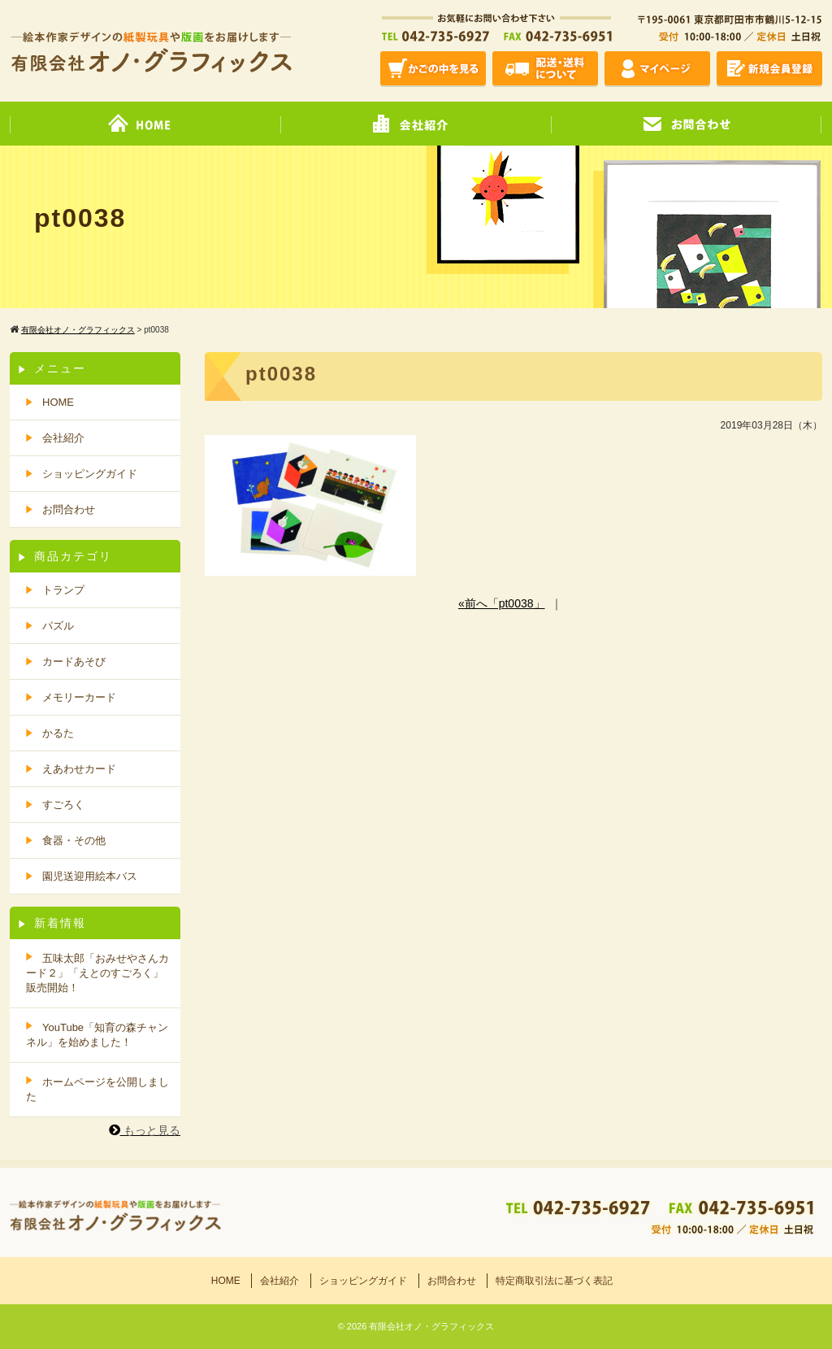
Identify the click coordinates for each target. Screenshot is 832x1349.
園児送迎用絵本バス (89, 876)
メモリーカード (79, 697)
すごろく (63, 805)
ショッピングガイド (363, 1280)
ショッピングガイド (89, 474)
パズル (58, 626)
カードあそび (74, 661)
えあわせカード (79, 769)
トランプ (63, 590)
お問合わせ (68, 509)
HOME (58, 402)
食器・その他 (74, 840)
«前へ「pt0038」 (501, 603)
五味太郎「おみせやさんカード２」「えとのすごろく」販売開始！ (97, 973)
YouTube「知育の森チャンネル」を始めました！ (97, 1034)
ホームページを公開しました (97, 1089)
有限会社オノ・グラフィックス (431, 1326)
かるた (58, 733)
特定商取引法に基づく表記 (554, 1280)
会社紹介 (63, 438)
